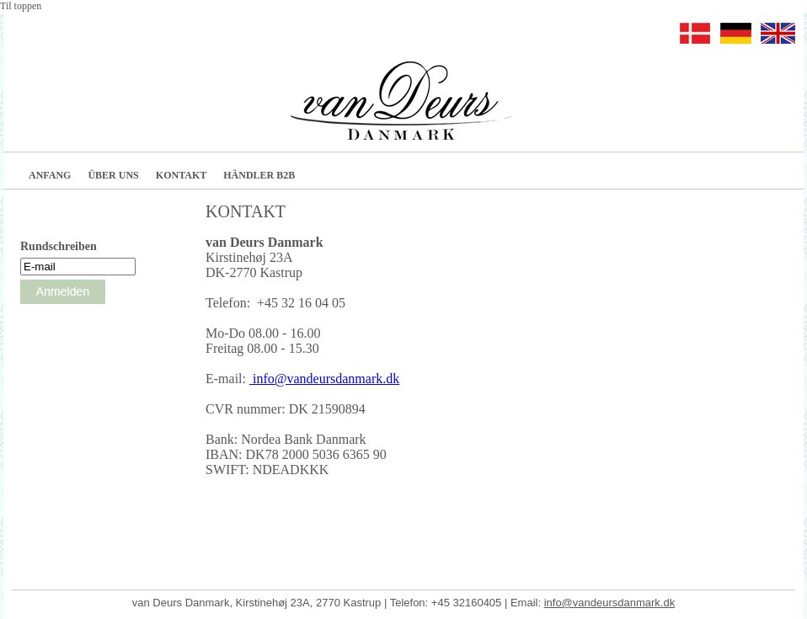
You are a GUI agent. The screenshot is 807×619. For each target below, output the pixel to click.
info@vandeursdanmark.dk (324, 378)
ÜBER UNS (113, 175)
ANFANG (50, 175)
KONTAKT (181, 175)
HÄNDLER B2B (259, 175)
